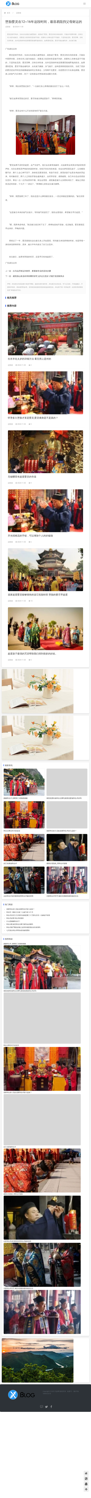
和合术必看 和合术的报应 (15, 918)
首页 (8, 13)
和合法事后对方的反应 (12, 831)
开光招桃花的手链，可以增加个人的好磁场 (30, 535)
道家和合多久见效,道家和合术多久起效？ (61, 831)
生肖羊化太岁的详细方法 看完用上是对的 (29, 358)
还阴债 (18, 13)
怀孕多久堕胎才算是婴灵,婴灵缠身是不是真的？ (33, 417)
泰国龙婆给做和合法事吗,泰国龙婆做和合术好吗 (64, 798)
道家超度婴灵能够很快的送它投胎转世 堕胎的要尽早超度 (38, 594)
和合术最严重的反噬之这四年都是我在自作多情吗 (23, 927)
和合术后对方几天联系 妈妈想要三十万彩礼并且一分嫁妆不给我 (28, 915)
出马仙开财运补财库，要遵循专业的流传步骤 (32, 271)
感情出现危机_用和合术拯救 (56, 863)
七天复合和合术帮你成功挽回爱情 (18, 930)
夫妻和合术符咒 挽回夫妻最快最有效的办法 (62, 896)
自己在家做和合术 (10, 863)
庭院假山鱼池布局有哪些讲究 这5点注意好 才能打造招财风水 (38, 276)
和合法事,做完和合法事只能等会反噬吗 (19, 924)
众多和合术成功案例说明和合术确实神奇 (18, 896)
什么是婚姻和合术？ (13, 921)
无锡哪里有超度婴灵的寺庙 (22, 476)
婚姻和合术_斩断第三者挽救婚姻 (15, 798)
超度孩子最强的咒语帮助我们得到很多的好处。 (33, 653)
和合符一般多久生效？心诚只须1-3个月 (19, 912)
